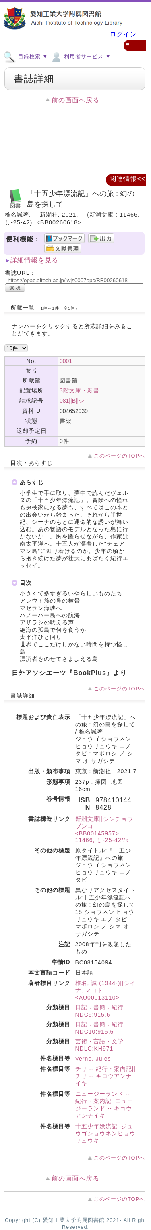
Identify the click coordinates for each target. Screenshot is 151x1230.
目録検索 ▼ (25, 56)
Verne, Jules (93, 1058)
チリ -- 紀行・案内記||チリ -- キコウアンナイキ (105, 1076)
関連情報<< (127, 178)
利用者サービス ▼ (80, 56)
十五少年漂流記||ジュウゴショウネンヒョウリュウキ (105, 1133)
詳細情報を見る (34, 260)
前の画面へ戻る (75, 100)
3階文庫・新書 (79, 390)
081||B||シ (72, 400)
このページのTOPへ (119, 456)
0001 (66, 361)
